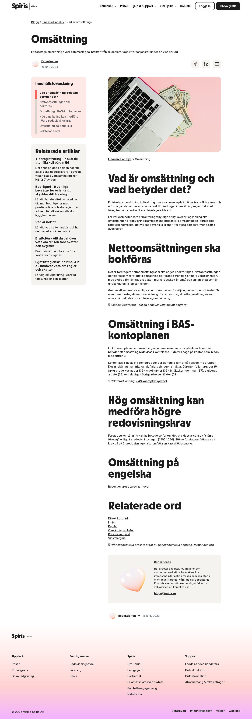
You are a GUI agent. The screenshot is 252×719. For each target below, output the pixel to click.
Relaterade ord (50, 131)
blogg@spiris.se (165, 593)
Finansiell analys (53, 22)
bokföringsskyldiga (155, 217)
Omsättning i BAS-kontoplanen (60, 111)
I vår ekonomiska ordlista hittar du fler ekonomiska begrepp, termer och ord (161, 545)
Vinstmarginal (117, 538)
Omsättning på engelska (56, 126)
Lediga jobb (135, 670)
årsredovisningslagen (142, 439)
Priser (124, 6)
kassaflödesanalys (180, 443)
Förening (75, 670)
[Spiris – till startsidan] (126, 636)
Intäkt (111, 522)
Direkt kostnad (118, 518)
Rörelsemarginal (119, 534)
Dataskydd (179, 711)
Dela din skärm (195, 670)
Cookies (234, 711)
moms (181, 279)
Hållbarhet (134, 676)
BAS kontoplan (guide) (151, 381)
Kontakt (185, 6)
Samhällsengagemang (142, 688)
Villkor (220, 711)
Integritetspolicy (201, 711)
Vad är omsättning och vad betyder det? (59, 94)
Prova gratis (228, 6)
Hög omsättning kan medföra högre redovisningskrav (59, 118)
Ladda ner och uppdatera (202, 664)
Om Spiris (168, 6)
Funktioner (108, 6)
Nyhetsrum (134, 694)
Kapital (112, 526)
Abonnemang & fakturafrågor (205, 682)
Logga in (205, 6)
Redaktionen (49, 61)
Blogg (35, 22)
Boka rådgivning (23, 676)
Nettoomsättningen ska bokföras (55, 104)
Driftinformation (195, 676)
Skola (73, 676)
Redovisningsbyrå (82, 664)
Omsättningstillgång (121, 530)
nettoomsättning (142, 272)
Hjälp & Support (144, 6)
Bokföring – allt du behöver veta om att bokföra (154, 305)
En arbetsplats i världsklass (145, 682)
